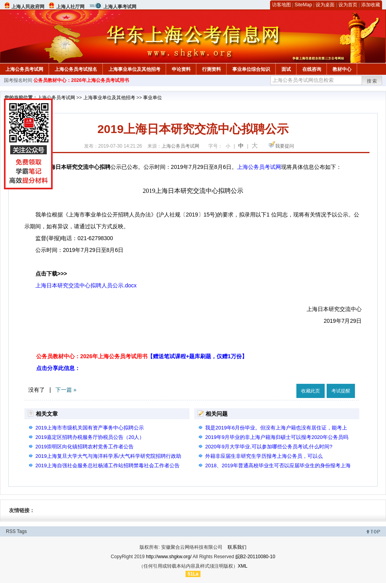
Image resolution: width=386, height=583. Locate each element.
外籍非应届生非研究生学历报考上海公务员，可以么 (264, 456)
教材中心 (342, 69)
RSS (11, 531)
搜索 (372, 81)
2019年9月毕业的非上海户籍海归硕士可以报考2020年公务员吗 (276, 437)
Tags (22, 531)
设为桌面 (325, 4)
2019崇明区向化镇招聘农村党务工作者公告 (84, 447)
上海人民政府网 (27, 6)
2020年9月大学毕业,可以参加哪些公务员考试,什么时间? (269, 447)
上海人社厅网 (70, 6)
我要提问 (284, 146)
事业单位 (152, 97)
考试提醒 (340, 391)
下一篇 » (66, 390)
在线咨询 (311, 69)
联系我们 (237, 547)
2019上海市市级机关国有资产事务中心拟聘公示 (89, 428)
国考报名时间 (18, 80)
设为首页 (347, 4)
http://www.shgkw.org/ (168, 556)
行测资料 (211, 69)
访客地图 (281, 4)
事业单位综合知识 (251, 69)
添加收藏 (370, 4)
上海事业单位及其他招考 (134, 69)
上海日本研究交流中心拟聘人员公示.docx (85, 285)
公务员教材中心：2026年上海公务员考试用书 (81, 80)
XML (243, 566)
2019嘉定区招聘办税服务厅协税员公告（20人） (89, 437)
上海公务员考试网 (24, 69)
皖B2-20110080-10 (255, 556)
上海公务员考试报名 (76, 69)
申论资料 (181, 69)
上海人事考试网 (119, 6)
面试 (286, 69)
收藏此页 (310, 391)
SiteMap (303, 4)
